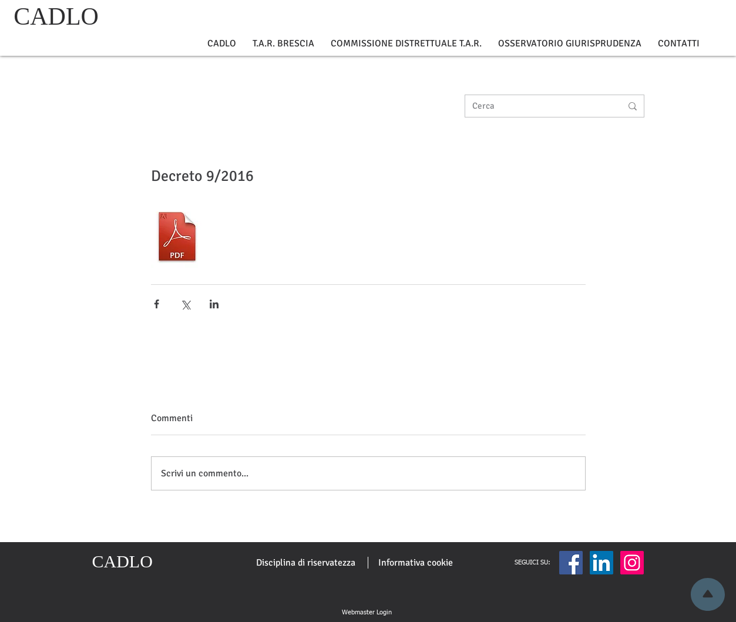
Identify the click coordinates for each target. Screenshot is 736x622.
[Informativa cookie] (415, 562)
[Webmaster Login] (367, 612)
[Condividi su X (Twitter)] (185, 304)
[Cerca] (538, 106)
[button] (221, 43)
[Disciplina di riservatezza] (306, 562)
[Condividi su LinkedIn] (214, 304)
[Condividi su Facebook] (156, 304)
